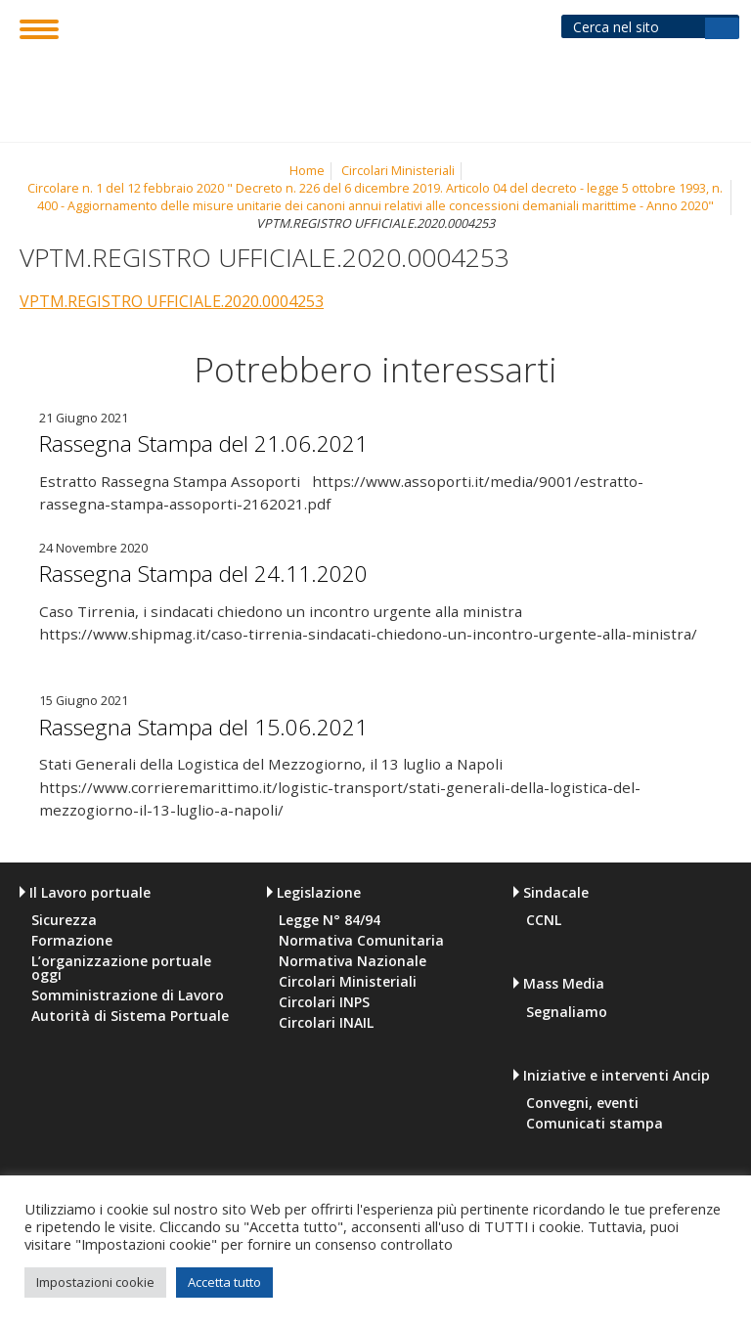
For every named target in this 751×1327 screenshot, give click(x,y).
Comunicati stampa (594, 1123)
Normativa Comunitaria (361, 941)
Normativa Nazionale (352, 961)
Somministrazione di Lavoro (127, 995)
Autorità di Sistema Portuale (130, 1016)
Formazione (71, 941)
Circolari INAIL (326, 1023)
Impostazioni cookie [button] (95, 1282)
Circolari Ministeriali (398, 170)
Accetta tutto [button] (224, 1282)
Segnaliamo (566, 1012)
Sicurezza (64, 920)
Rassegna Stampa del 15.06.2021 (229, 725)
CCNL (543, 920)
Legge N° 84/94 (329, 920)
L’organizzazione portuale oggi (121, 968)
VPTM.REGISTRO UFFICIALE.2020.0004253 (172, 301)
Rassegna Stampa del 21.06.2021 (229, 442)
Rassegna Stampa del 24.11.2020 (229, 572)
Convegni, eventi (582, 1103)
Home (307, 170)
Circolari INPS (324, 1002)
